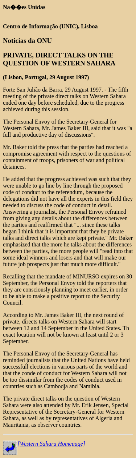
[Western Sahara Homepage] (51, 444)
